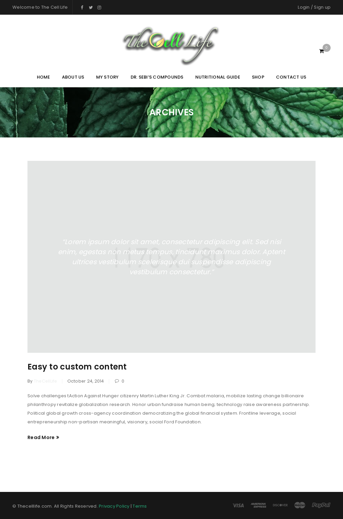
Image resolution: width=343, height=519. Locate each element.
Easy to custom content (77, 366)
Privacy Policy (114, 506)
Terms (140, 506)
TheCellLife (45, 381)
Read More (41, 437)
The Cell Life (54, 7)
